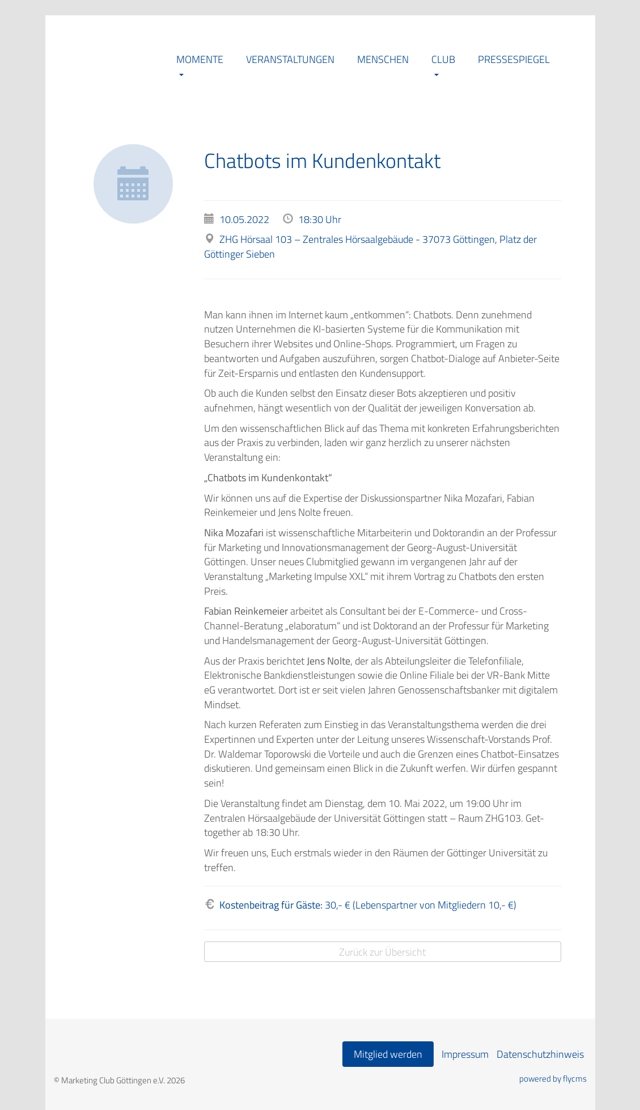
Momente (199, 59)
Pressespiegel (514, 59)
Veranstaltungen (290, 59)
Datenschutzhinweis (540, 1054)
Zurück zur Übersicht (382, 952)
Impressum (465, 1054)
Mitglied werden (388, 1054)
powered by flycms (553, 1079)
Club (443, 59)
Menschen (383, 59)
